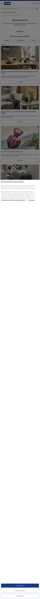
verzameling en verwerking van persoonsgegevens (13, 200)
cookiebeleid (32, 200)
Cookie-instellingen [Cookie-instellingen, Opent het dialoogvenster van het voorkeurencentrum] (20, 590)
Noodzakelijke (20, 596)
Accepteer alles (20, 585)
